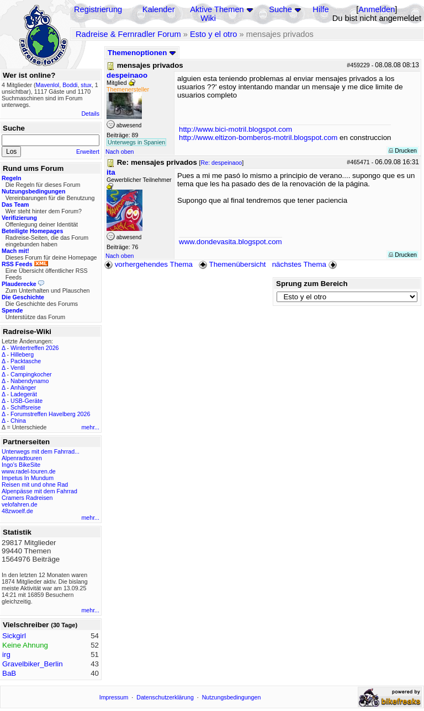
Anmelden (376, 9)
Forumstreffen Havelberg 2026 (50, 414)
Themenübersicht (232, 264)
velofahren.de (20, 504)
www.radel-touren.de (29, 471)
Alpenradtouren (22, 458)
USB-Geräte (26, 400)
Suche (280, 9)
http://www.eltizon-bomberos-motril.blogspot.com (258, 137)
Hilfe (320, 9)
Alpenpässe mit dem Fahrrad (39, 491)
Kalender (158, 9)
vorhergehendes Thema (148, 264)
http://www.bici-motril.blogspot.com (235, 129)
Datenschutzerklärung (165, 697)
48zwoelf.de (17, 511)
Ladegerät (23, 394)
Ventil (17, 367)
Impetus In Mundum (28, 478)
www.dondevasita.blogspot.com (230, 242)
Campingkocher (31, 374)
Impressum (114, 697)
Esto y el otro (213, 34)
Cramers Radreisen (27, 497)
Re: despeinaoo (221, 162)
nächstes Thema (305, 264)
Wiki (208, 18)
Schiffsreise (25, 407)
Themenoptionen (142, 53)
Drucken (403, 150)
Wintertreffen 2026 (34, 347)
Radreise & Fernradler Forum (128, 34)
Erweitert (87, 151)
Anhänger (23, 387)
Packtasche (25, 361)
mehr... (90, 427)
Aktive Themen (216, 9)
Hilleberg (22, 354)
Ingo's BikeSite (21, 464)
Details (90, 113)
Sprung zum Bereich (312, 283)
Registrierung (98, 9)
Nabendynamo (29, 381)
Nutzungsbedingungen (231, 697)
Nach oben (119, 151)
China (18, 420)
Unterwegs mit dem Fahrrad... (41, 451)
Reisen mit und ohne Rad (35, 484)
